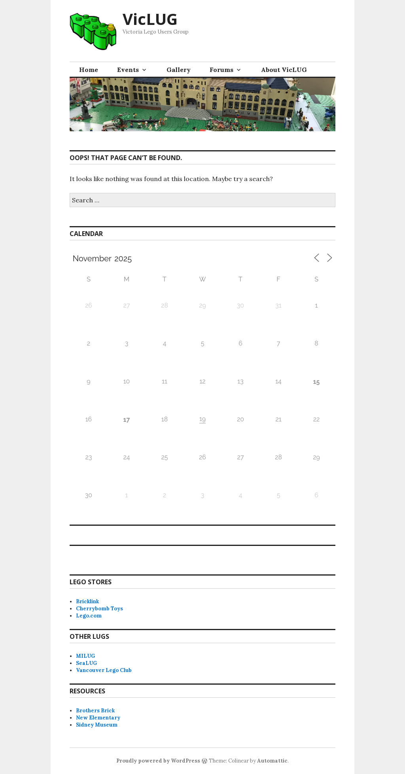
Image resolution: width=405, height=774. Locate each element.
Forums (221, 70)
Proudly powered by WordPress (158, 760)
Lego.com (89, 615)
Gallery (179, 70)
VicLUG (150, 19)
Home (88, 70)
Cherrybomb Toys (99, 608)
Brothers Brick (95, 710)
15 (316, 381)
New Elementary (98, 717)
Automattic (272, 760)
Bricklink (87, 601)
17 (126, 419)
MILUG (85, 656)
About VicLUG (284, 70)
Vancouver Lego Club (104, 670)
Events (128, 70)
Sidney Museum (96, 724)
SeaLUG (86, 663)
